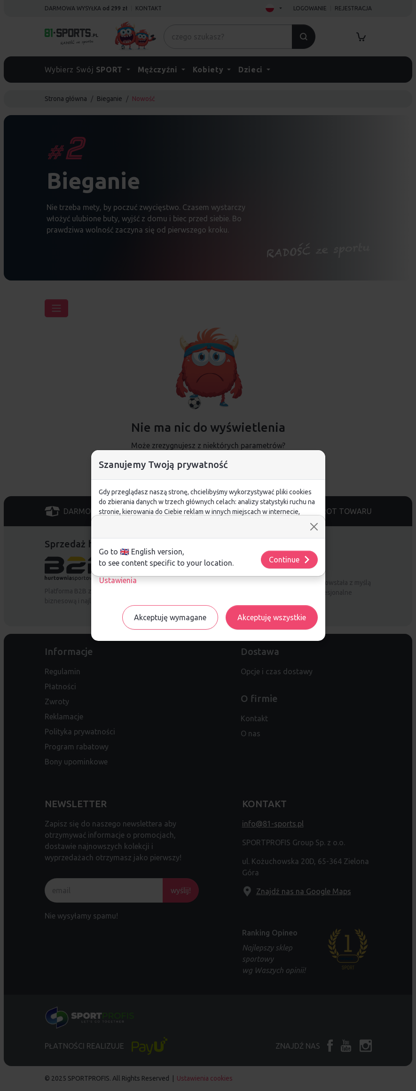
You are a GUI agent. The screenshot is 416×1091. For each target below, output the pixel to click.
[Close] (314, 526)
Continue (290, 559)
